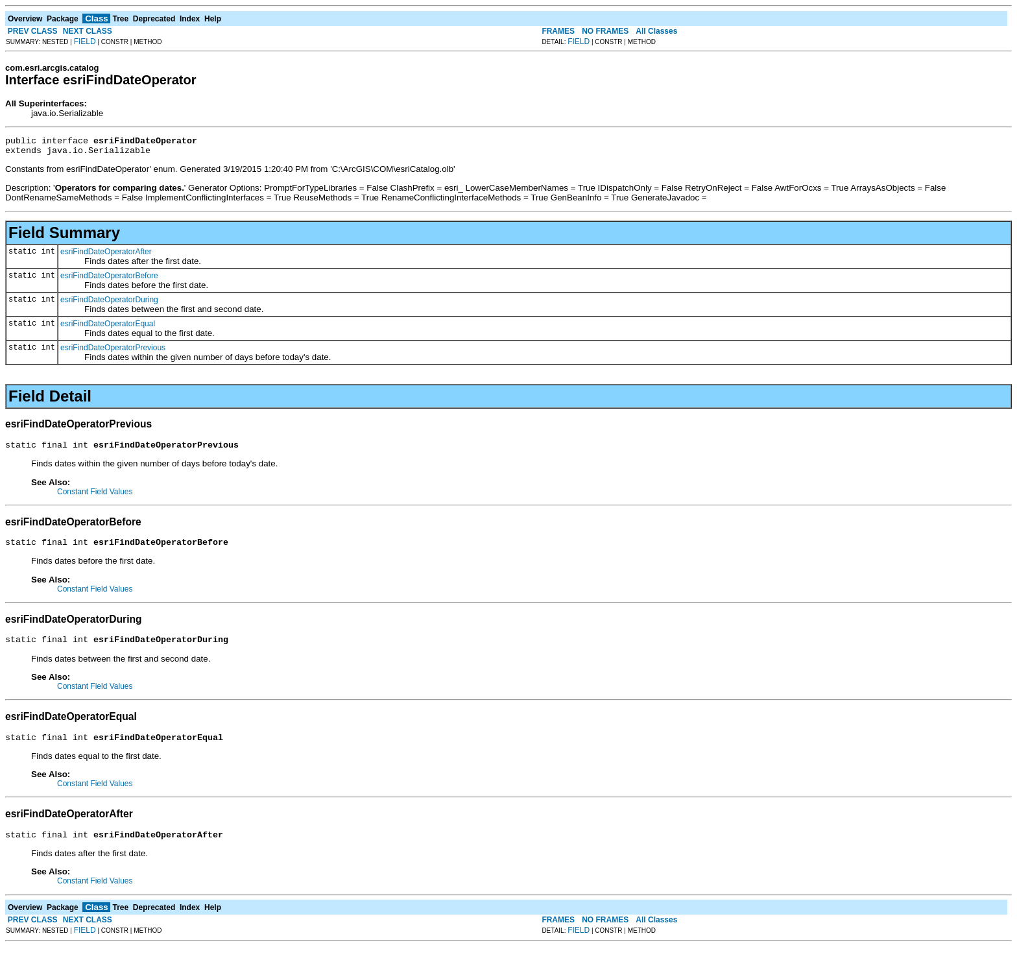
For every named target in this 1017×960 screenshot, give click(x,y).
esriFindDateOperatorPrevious (112, 351)
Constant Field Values (95, 497)
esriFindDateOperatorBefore (109, 279)
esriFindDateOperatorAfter (106, 255)
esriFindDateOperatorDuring (109, 303)
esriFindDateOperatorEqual (107, 327)
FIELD (85, 41)
